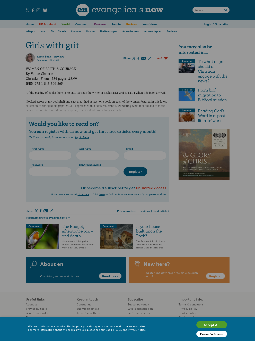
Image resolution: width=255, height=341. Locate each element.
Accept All (212, 324)
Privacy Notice (137, 329)
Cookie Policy (113, 329)
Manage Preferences (211, 334)
